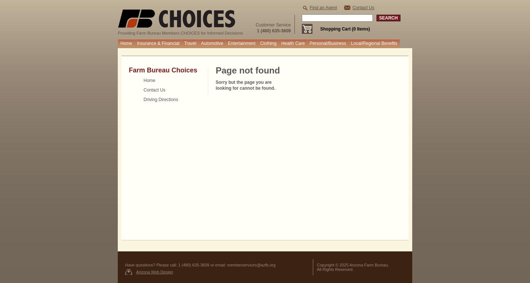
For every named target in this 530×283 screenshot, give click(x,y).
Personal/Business (328, 43)
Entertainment (241, 43)
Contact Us (363, 7)
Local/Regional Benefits (374, 43)
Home (126, 43)
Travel (190, 43)
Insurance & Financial (158, 43)
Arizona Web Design (154, 272)
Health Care (293, 43)
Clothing (268, 43)
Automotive (212, 43)
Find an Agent (323, 7)
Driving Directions (161, 99)
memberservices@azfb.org (251, 265)
